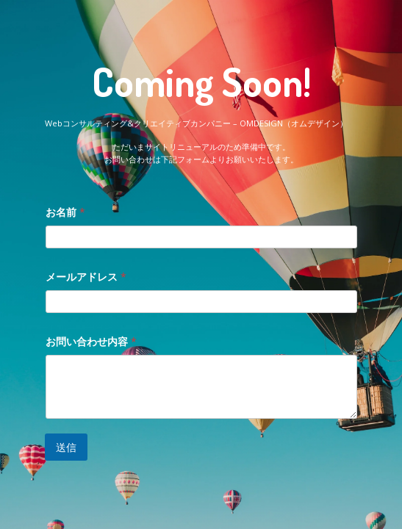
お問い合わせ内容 (91, 341)
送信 (66, 447)
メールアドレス (86, 276)
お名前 (65, 212)
